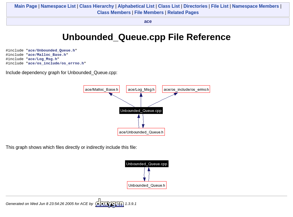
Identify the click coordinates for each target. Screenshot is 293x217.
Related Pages (183, 12)
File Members (149, 12)
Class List (169, 6)
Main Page (25, 6)
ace (148, 21)
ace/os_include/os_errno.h (56, 66)
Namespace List (58, 6)
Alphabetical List (136, 6)
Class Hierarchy (96, 6)
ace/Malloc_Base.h (47, 56)
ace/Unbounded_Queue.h (51, 51)
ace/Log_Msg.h (42, 61)
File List (219, 6)
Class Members (113, 12)
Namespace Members (255, 6)
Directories (195, 6)
